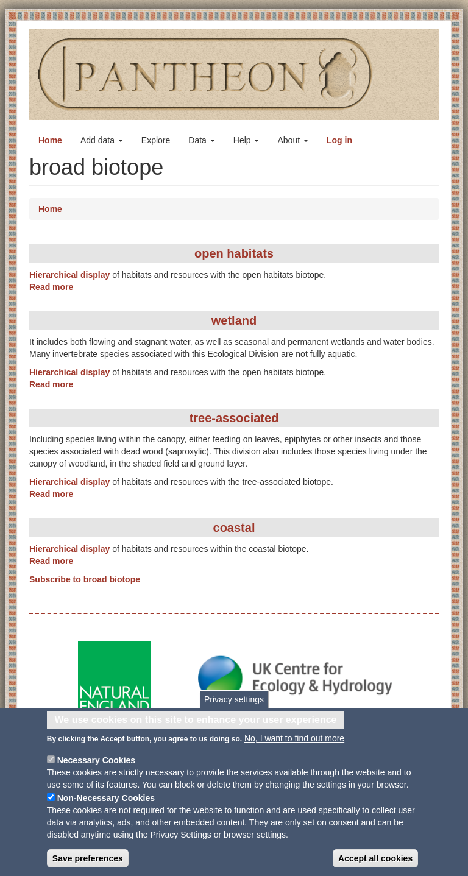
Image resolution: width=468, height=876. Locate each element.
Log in (339, 140)
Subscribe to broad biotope (84, 579)
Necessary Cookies (96, 767)
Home (50, 140)
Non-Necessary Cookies (106, 805)
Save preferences (87, 866)
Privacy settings (234, 706)
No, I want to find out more (294, 746)
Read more (51, 287)
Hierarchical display (69, 275)
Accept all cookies (375, 866)
